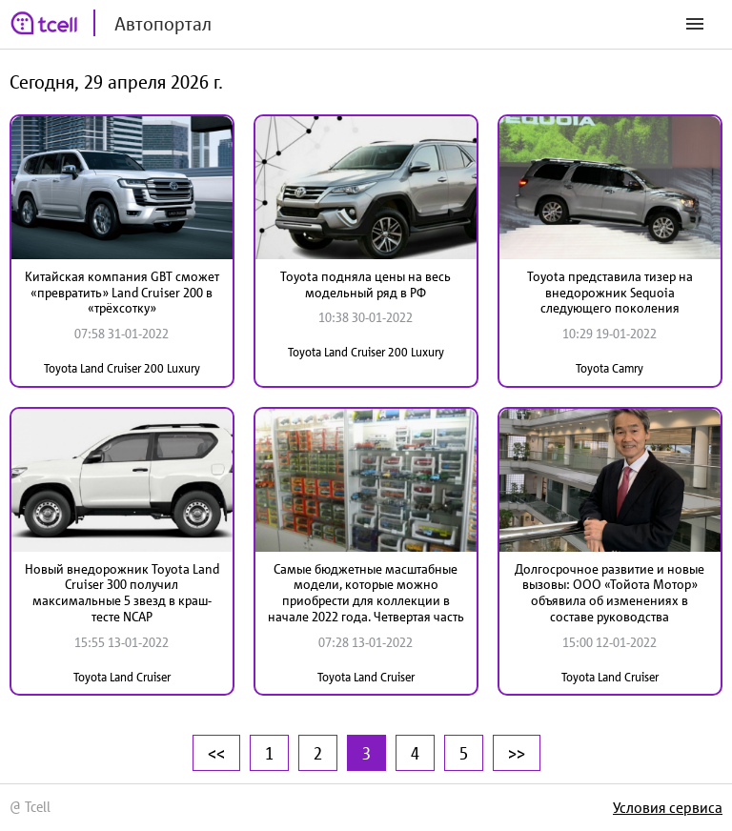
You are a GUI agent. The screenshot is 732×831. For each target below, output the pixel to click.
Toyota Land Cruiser (122, 677)
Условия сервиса (667, 807)
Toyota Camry (609, 368)
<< (216, 752)
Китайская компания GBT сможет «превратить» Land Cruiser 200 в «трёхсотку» (122, 292)
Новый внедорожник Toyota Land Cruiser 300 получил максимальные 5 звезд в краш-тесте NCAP (122, 592)
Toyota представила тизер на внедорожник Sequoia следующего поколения (610, 292)
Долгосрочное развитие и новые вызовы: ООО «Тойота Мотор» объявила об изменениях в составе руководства (609, 592)
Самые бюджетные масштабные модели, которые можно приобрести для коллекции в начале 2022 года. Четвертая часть (366, 592)
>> (516, 752)
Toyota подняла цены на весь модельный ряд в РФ (365, 284)
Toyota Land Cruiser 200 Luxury (122, 368)
